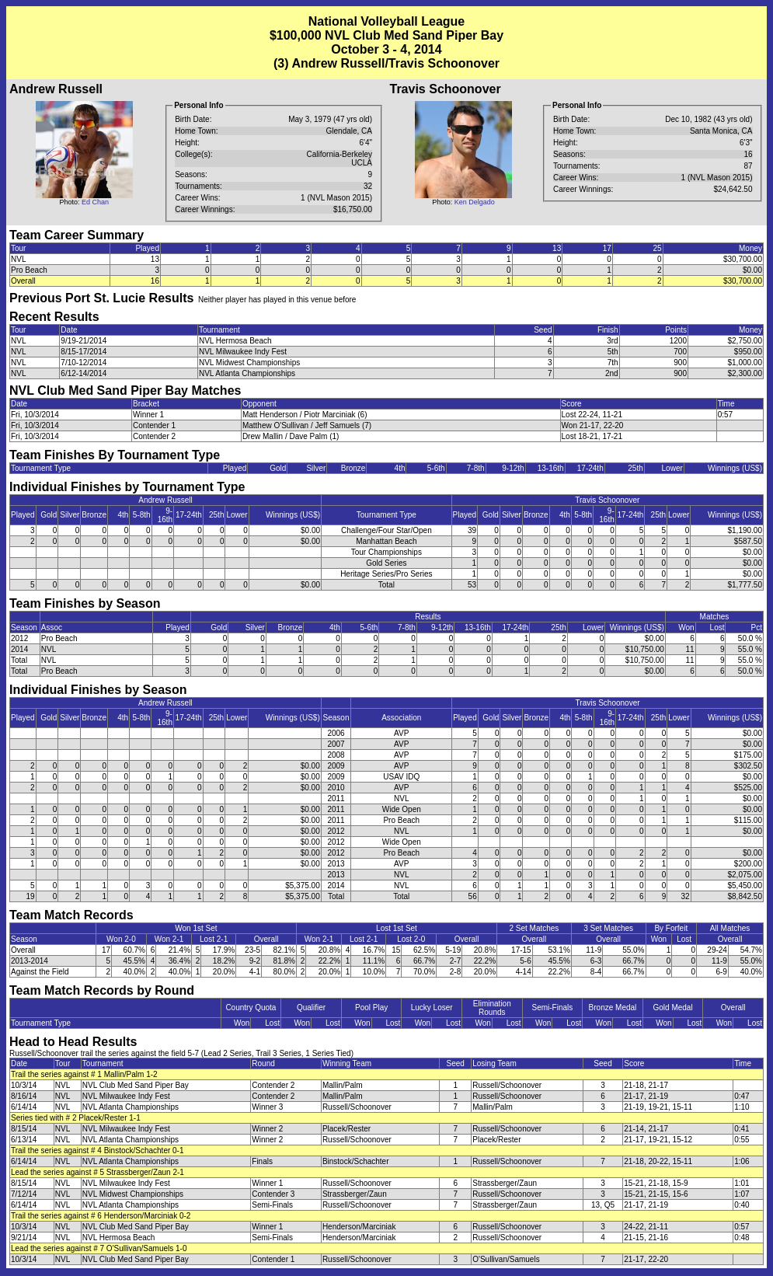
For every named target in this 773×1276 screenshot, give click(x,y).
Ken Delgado (474, 202)
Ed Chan (95, 202)
